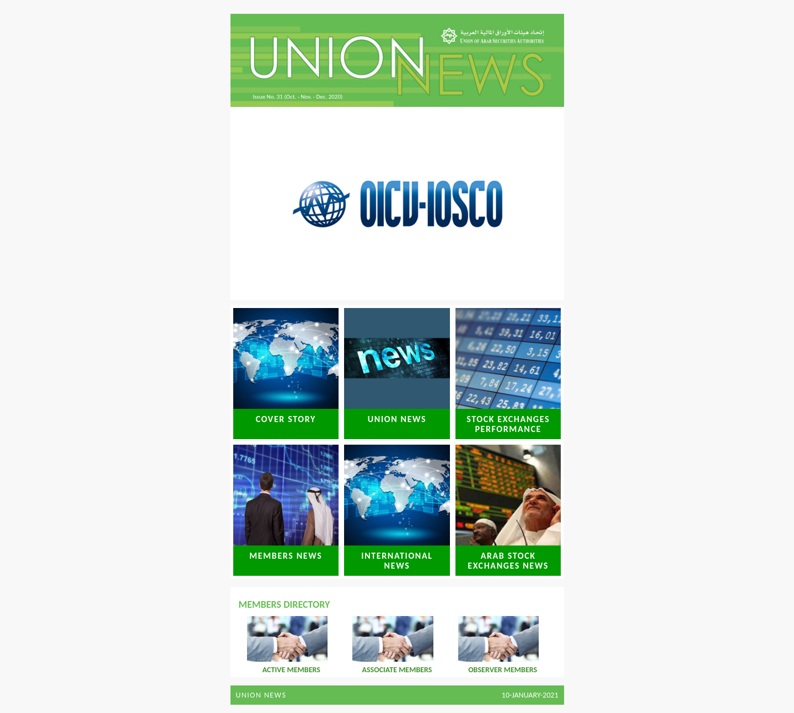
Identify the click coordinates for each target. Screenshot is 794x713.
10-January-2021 (530, 695)
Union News (261, 695)
